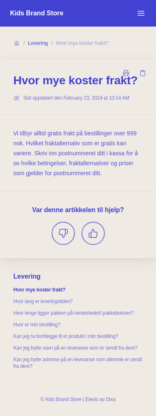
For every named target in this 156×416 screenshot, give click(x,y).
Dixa (111, 399)
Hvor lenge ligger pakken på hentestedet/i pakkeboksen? (73, 313)
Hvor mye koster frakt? (82, 43)
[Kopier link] (142, 73)
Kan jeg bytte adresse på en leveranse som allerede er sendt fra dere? (77, 363)
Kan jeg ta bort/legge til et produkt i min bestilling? (65, 336)
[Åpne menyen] (141, 13)
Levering (38, 43)
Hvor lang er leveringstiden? (43, 301)
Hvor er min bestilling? (36, 325)
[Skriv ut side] (126, 73)
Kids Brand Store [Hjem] (36, 13)
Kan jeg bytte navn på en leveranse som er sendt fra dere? (75, 348)
